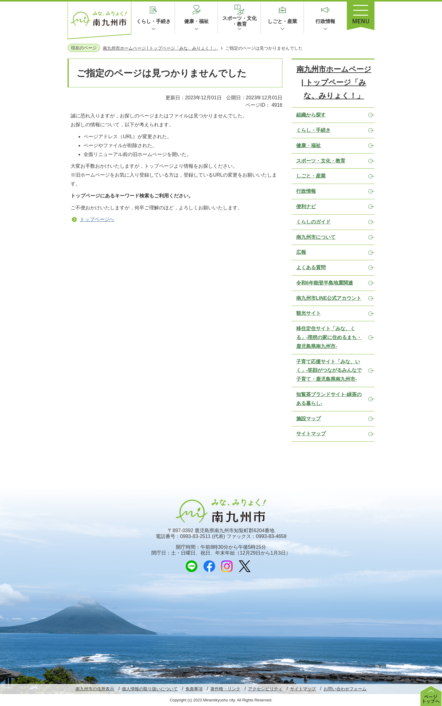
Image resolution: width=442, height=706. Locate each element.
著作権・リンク (225, 688)
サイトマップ (303, 688)
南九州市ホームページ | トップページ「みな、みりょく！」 (160, 48)
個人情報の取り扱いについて (150, 688)
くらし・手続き (153, 21)
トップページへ (97, 219)
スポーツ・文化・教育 (239, 21)
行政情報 (325, 21)
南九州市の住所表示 (95, 688)
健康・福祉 (196, 21)
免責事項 (194, 688)
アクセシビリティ (265, 688)
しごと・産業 (282, 21)
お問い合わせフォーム (345, 688)
